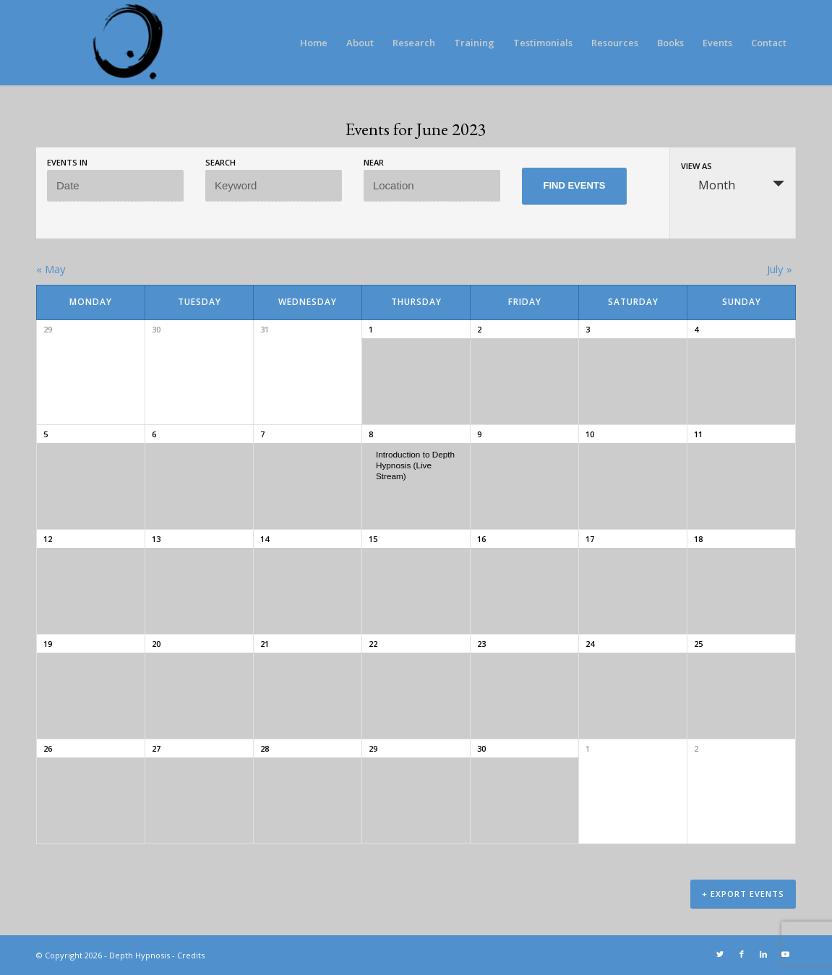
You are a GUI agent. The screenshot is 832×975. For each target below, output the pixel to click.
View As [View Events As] (696, 166)
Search (220, 162)
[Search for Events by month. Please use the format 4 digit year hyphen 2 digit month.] (115, 186)
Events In (67, 162)
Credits (191, 955)
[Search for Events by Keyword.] (273, 186)
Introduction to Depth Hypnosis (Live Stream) (415, 465)
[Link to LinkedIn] (763, 954)
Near (374, 162)
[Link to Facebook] (741, 954)
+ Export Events (743, 893)
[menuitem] (314, 42)
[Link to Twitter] (720, 954)
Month (708, 185)
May (51, 269)
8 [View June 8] (371, 434)
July (779, 269)
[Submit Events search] (574, 186)
